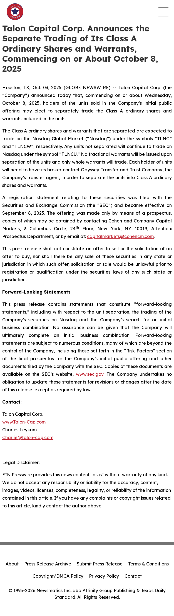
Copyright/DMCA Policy (58, 576)
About (12, 564)
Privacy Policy (104, 576)
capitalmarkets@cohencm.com (120, 236)
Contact (133, 576)
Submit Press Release (100, 564)
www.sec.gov (89, 374)
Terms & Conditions (148, 564)
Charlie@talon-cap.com (27, 437)
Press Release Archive (47, 564)
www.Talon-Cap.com (24, 422)
